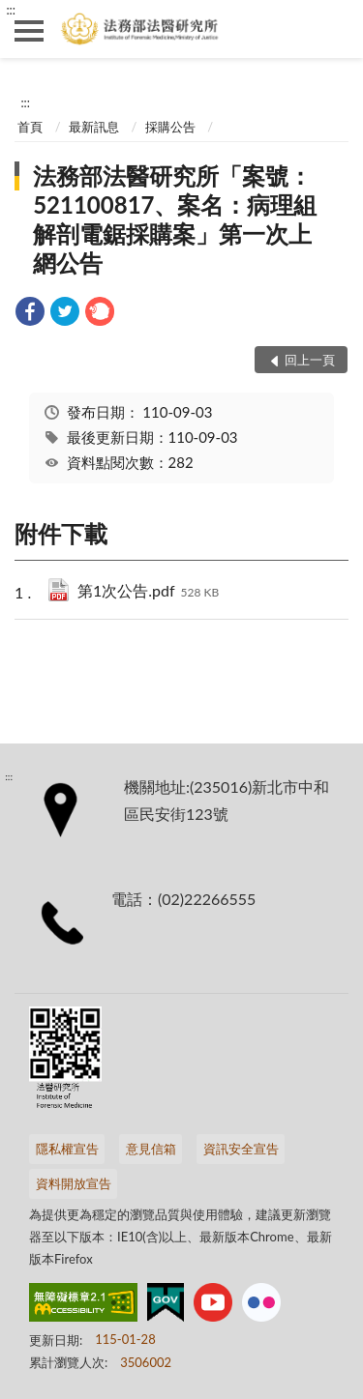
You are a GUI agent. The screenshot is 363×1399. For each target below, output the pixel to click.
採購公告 (170, 126)
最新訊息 (94, 126)
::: (10, 9)
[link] (30, 314)
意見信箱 (151, 1148)
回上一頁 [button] (310, 359)
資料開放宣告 (73, 1183)
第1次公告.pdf (148, 592)
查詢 (334, 29)
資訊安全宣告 (241, 1148)
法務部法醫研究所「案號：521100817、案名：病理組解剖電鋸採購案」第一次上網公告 (175, 219)
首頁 (30, 126)
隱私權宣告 (67, 1148)
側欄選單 (29, 31)
